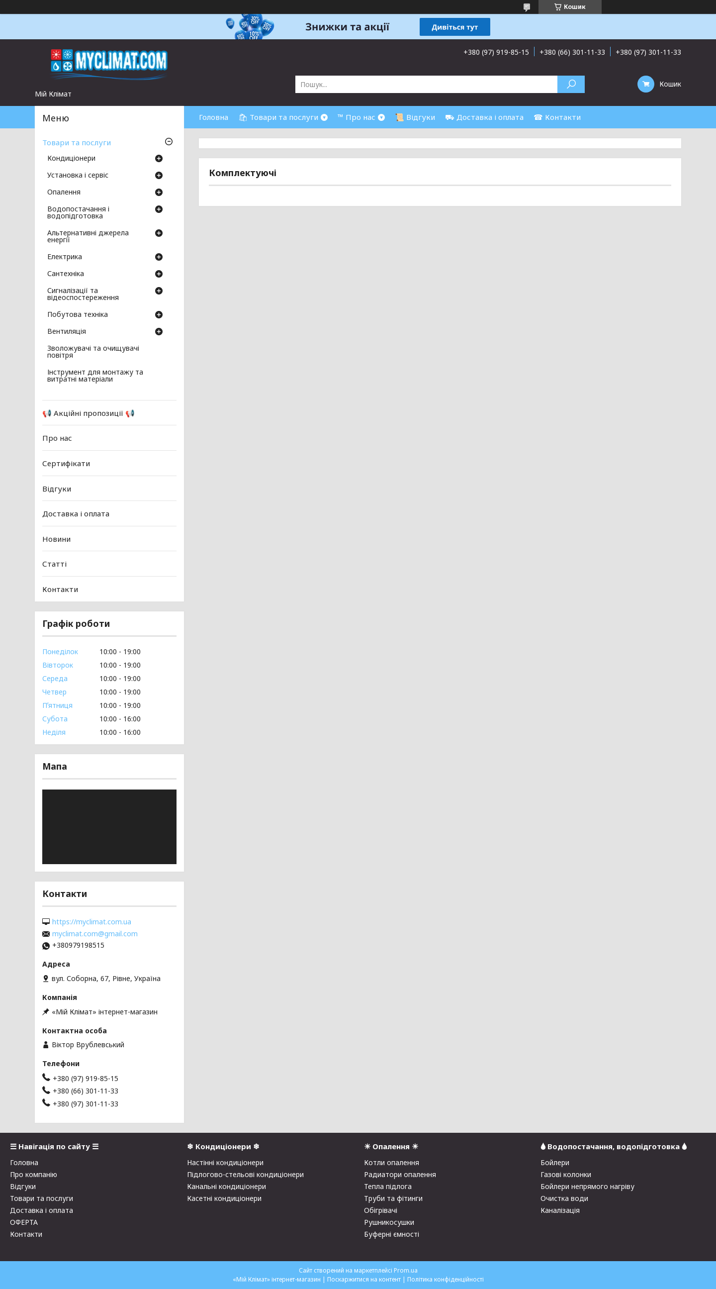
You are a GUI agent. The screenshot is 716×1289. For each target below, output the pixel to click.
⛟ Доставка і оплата (484, 117)
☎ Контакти (557, 117)
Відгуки (56, 488)
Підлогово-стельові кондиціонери (245, 1174)
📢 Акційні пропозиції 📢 (88, 413)
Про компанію (33, 1174)
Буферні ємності (391, 1234)
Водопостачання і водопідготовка (78, 212)
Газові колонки (565, 1174)
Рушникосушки (389, 1222)
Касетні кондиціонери (224, 1198)
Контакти (60, 589)
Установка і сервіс (77, 176)
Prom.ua (406, 1270)
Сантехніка (65, 274)
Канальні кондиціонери (226, 1186)
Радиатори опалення (400, 1174)
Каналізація (560, 1210)
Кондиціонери (71, 159)
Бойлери (554, 1162)
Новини (56, 539)
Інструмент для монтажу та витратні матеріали (95, 376)
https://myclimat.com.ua (91, 921)
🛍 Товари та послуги (278, 117)
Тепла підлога (388, 1186)
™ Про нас (356, 117)
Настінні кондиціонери (225, 1162)
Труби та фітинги (393, 1198)
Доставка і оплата (75, 513)
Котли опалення (391, 1162)
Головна (213, 117)
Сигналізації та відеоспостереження (83, 294)
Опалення (64, 193)
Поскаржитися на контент (364, 1279)
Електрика (64, 257)
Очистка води (564, 1198)
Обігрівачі (380, 1210)
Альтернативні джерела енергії (88, 236)
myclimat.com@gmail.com (95, 933)
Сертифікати (66, 463)
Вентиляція (66, 332)
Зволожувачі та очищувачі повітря (93, 352)
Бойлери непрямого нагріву (587, 1186)
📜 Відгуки (415, 117)
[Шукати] (571, 84)
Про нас (57, 438)
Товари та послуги (76, 142)
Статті (54, 564)
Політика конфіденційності (445, 1279)
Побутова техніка (77, 315)
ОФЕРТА (24, 1222)
